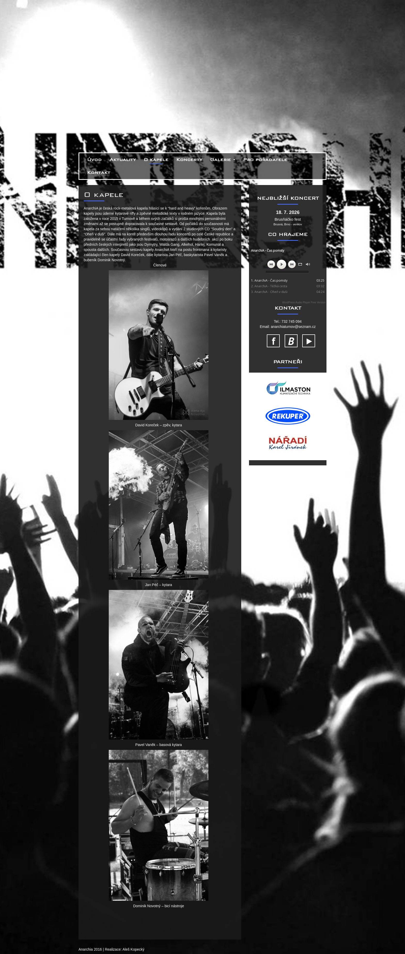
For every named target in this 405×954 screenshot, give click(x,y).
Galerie (222, 159)
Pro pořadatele (265, 159)
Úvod (94, 159)
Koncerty (189, 159)
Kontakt (98, 172)
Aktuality (123, 159)
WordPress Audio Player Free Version (303, 302)
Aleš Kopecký (133, 949)
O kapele (156, 159)
